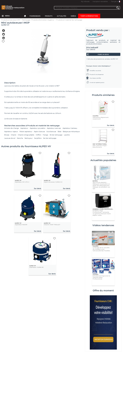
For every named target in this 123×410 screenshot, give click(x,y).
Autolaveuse (51, 131)
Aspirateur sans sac (54, 128)
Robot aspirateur (26, 131)
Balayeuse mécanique (71, 131)
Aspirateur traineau (70, 128)
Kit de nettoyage (56, 135)
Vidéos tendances (103, 225)
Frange (45, 135)
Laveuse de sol (9, 138)
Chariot (13, 135)
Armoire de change (11, 128)
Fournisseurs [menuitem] (35, 16)
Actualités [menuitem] (61, 16)
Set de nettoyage (49, 138)
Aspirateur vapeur (11, 131)
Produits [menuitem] (48, 16)
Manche (20, 138)
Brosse (6, 135)
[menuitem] (2, 16)
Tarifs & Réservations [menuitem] (89, 16)
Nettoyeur (29, 138)
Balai (59, 131)
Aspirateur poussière (37, 128)
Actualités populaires (103, 160)
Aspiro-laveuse (39, 131)
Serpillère (38, 138)
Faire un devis (103, 54)
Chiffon (38, 135)
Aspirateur (24, 128)
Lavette (67, 135)
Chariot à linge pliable (26, 135)
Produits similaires (103, 95)
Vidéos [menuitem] (73, 16)
